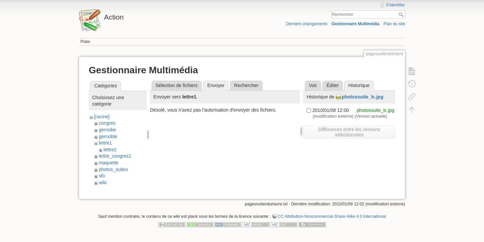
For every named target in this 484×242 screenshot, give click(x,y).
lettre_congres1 (115, 156)
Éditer (332, 85)
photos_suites (113, 169)
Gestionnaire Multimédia (355, 24)
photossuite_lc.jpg (363, 96)
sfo (102, 175)
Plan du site (394, 24)
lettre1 (105, 143)
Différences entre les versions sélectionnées (349, 132)
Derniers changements (306, 24)
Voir (313, 85)
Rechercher (402, 14)
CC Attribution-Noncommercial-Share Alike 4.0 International (332, 219)
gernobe (107, 129)
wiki (103, 182)
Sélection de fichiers (177, 85)
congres (107, 123)
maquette (108, 162)
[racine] (102, 116)
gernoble (108, 136)
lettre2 (110, 149)
